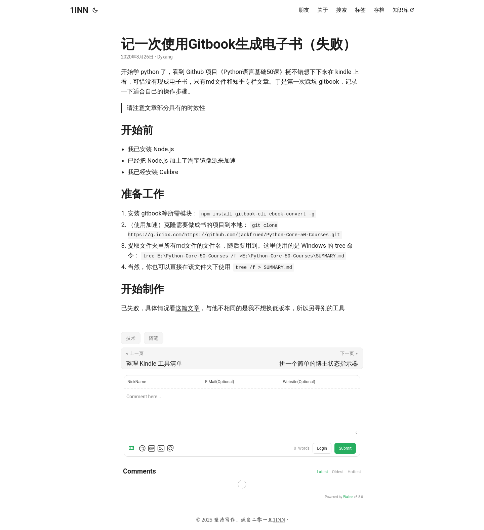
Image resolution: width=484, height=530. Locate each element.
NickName (136, 381)
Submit (345, 448)
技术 (130, 338)
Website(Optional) (299, 381)
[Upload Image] (161, 448)
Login (322, 448)
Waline (348, 497)
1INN (79, 10)
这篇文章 (187, 308)
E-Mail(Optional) (219, 381)
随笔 (153, 338)
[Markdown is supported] (133, 448)
